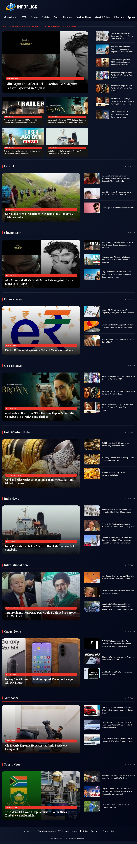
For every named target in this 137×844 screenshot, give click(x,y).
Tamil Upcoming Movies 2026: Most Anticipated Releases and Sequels (120, 62)
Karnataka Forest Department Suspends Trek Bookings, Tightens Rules (39, 215)
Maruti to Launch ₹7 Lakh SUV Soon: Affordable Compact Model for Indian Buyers (117, 710)
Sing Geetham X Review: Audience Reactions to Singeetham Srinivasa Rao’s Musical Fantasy (122, 50)
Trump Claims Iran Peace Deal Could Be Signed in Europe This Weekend (40, 614)
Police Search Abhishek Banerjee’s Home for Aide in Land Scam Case (122, 36)
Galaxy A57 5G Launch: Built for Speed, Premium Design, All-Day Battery (39, 680)
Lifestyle (119, 17)
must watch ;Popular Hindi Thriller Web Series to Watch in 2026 (122, 88)
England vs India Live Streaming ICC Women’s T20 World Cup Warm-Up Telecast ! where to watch (117, 791)
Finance (67, 17)
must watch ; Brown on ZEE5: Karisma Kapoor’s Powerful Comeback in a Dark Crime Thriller (67, 121)
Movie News (11, 17)
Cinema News (12, 79)
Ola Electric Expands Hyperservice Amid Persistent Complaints (36, 747)
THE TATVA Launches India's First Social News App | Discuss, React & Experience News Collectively (116, 644)
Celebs (46, 17)
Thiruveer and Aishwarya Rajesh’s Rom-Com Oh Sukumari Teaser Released (22, 152)
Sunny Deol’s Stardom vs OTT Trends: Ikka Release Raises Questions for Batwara (21, 121)
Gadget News (84, 17)
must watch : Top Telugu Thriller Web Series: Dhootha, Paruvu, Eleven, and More (122, 101)
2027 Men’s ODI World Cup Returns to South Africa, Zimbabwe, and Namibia (36, 813)
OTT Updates (53, 117)
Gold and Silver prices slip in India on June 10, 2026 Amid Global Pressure (39, 481)
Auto (56, 17)
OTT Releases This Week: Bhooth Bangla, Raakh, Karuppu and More (121, 114)
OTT (23, 17)
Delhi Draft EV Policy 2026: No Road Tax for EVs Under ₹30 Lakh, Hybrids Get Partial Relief (117, 725)
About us (27, 831)
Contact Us (108, 831)
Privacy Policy (90, 831)
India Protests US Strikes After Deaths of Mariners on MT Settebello (64, 152)
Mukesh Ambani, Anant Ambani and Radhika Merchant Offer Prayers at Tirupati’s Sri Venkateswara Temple (117, 540)
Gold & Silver (102, 17)
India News (53, 148)
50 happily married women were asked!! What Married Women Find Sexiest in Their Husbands (116, 178)
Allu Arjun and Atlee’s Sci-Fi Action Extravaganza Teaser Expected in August (42, 86)
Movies (34, 17)
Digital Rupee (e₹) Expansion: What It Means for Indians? (39, 350)
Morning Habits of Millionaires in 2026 (118, 208)
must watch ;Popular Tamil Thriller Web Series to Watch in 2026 (122, 75)
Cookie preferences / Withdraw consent (58, 831)
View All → (130, 166)
